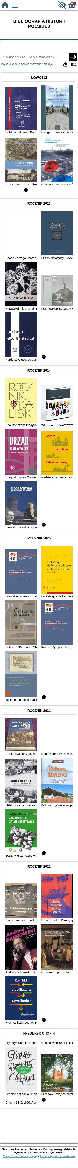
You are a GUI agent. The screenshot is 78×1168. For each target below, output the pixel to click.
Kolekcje (47, 64)
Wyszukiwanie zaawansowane (21, 64)
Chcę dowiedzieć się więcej (20, 1156)
